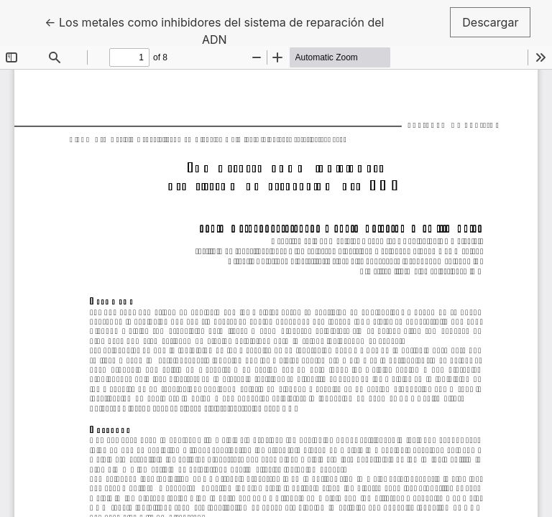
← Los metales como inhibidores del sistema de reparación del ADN (214, 30)
